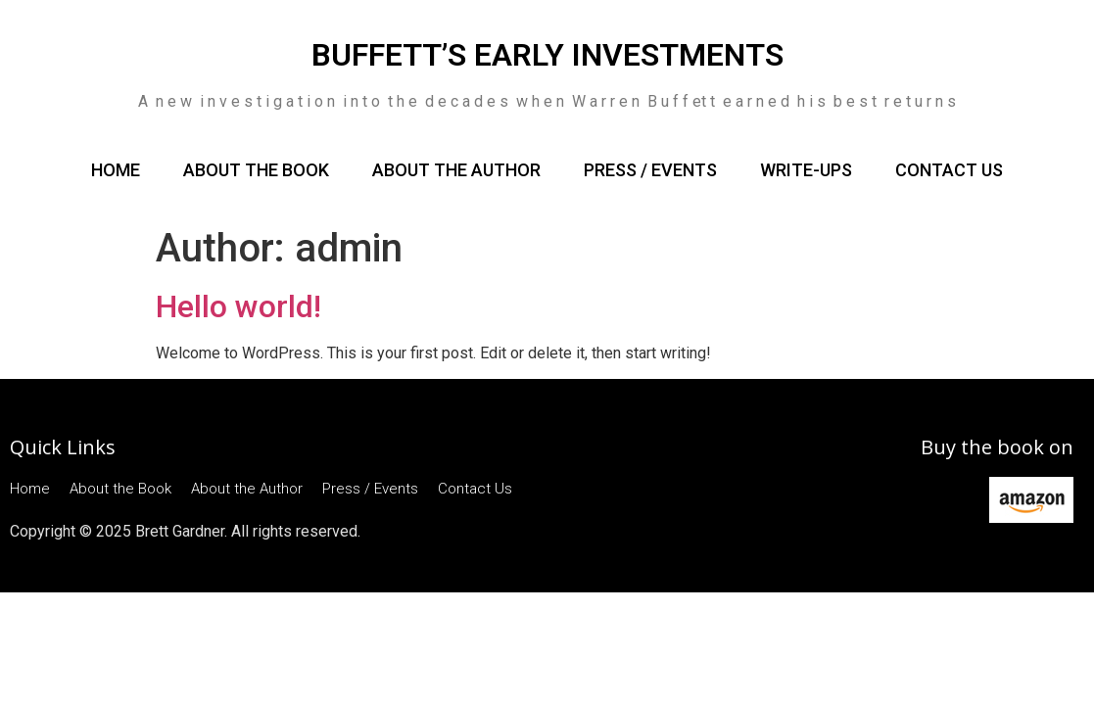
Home (115, 170)
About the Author (456, 170)
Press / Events (650, 170)
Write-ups (806, 170)
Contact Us (949, 170)
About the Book (256, 170)
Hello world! (238, 306)
